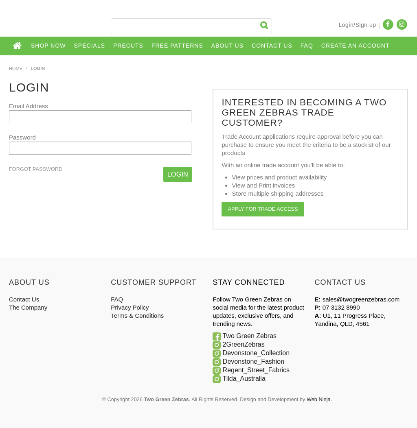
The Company (28, 307)
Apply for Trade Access (263, 209)
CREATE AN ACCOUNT (355, 45)
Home (18, 46)
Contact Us (272, 45)
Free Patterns (177, 45)
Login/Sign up (357, 25)
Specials (89, 45)
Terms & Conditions (137, 315)
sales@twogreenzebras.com (361, 299)
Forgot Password (35, 169)
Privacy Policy (130, 307)
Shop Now (48, 45)
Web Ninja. (319, 399)
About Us (227, 45)
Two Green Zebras (250, 335)
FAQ (307, 45)
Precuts (128, 45)
